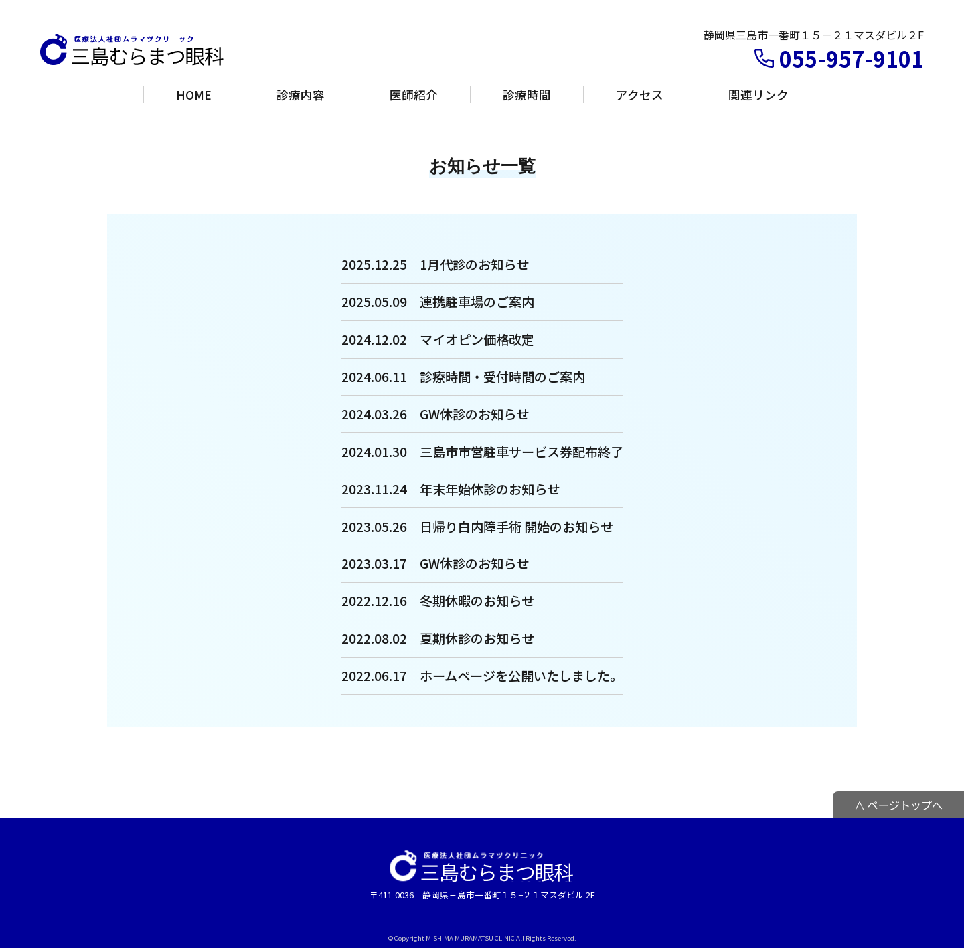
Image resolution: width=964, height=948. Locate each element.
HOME (194, 94)
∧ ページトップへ (898, 805)
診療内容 (300, 94)
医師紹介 (414, 94)
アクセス (639, 94)
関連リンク (758, 94)
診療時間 (527, 94)
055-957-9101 (851, 58)
